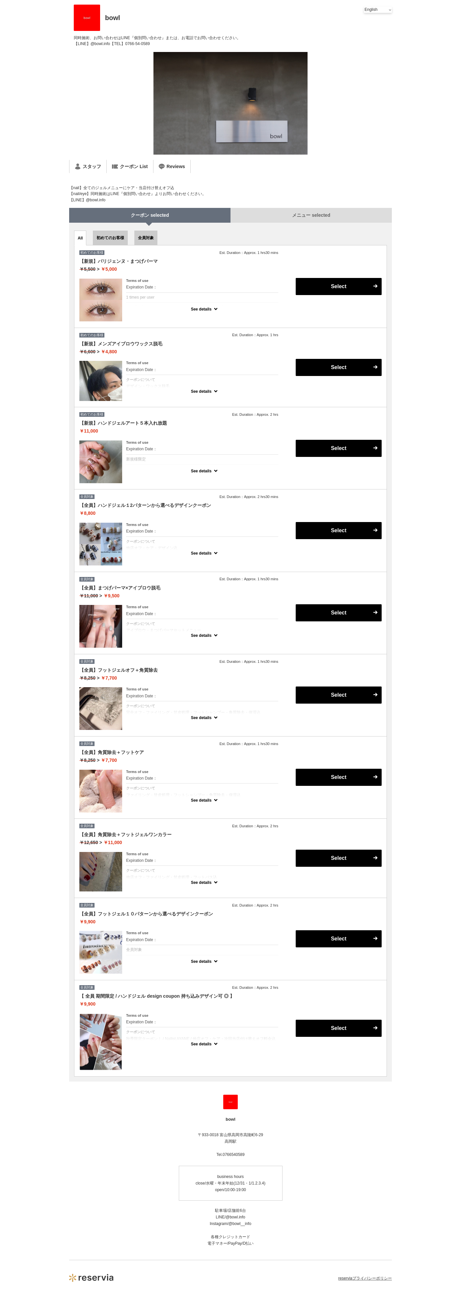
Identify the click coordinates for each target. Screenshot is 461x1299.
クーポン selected (150, 215)
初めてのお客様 (110, 238)
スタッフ (88, 166)
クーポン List (130, 166)
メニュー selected (311, 215)
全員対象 (146, 238)
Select (338, 286)
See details (201, 309)
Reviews (172, 166)
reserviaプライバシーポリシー (365, 1278)
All (80, 238)
